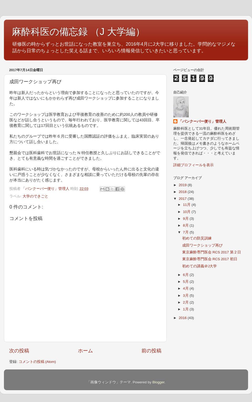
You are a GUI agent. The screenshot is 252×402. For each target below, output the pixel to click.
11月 (187, 205)
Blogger (158, 382)
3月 (186, 295)
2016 (183, 318)
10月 (187, 212)
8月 (186, 225)
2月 (186, 302)
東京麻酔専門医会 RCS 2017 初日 (209, 259)
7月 (186, 232)
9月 (186, 219)
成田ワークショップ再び (202, 245)
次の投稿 (19, 350)
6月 (186, 275)
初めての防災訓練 (197, 238)
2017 (183, 199)
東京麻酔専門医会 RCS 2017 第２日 (211, 252)
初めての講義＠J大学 (199, 266)
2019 (183, 185)
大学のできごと (35, 196)
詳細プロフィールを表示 (193, 165)
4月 (186, 288)
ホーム (85, 350)
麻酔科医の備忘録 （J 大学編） (78, 31)
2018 (183, 192)
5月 (186, 282)
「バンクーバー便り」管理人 (202, 121)
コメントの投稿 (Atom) (37, 362)
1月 (186, 309)
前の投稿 (151, 350)
